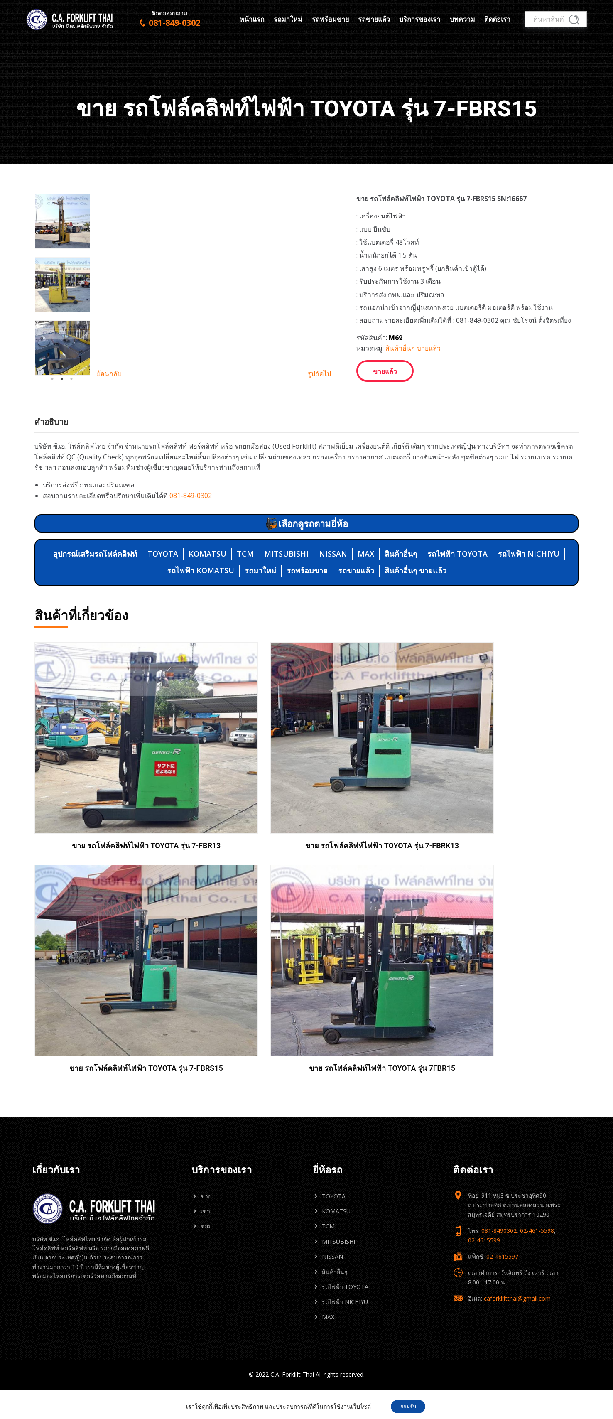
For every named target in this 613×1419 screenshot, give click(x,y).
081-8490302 (499, 999)
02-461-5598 (537, 999)
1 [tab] (52, 456)
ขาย (206, 964)
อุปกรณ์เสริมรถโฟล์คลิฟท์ (95, 619)
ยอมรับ (408, 1406)
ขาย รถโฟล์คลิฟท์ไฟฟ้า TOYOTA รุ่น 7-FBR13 (98, 832)
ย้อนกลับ (109, 450)
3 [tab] (71, 456)
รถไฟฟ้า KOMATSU (200, 635)
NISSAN (333, 619)
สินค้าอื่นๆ (401, 619)
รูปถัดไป (319, 450)
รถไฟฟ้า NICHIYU (528, 619)
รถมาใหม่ (288, 19)
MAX (366, 619)
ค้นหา (574, 20)
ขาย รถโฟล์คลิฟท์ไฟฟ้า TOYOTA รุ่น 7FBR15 (515, 832)
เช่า (205, 979)
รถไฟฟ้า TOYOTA (457, 619)
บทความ (462, 19)
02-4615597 (502, 1025)
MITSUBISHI (286, 619)
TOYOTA (162, 619)
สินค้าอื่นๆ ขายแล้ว (413, 348)
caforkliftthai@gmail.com (517, 1066)
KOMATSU (207, 619)
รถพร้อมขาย (330, 19)
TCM (245, 619)
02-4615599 (484, 1008)
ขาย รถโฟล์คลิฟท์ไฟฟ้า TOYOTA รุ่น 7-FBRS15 (376, 832)
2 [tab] (62, 456)
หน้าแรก (252, 19)
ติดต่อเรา (497, 19)
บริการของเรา (419, 19)
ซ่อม (206, 994)
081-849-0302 (190, 560)
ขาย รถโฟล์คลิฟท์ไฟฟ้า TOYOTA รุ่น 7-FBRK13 (237, 832)
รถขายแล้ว (374, 19)
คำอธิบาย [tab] (51, 486)
